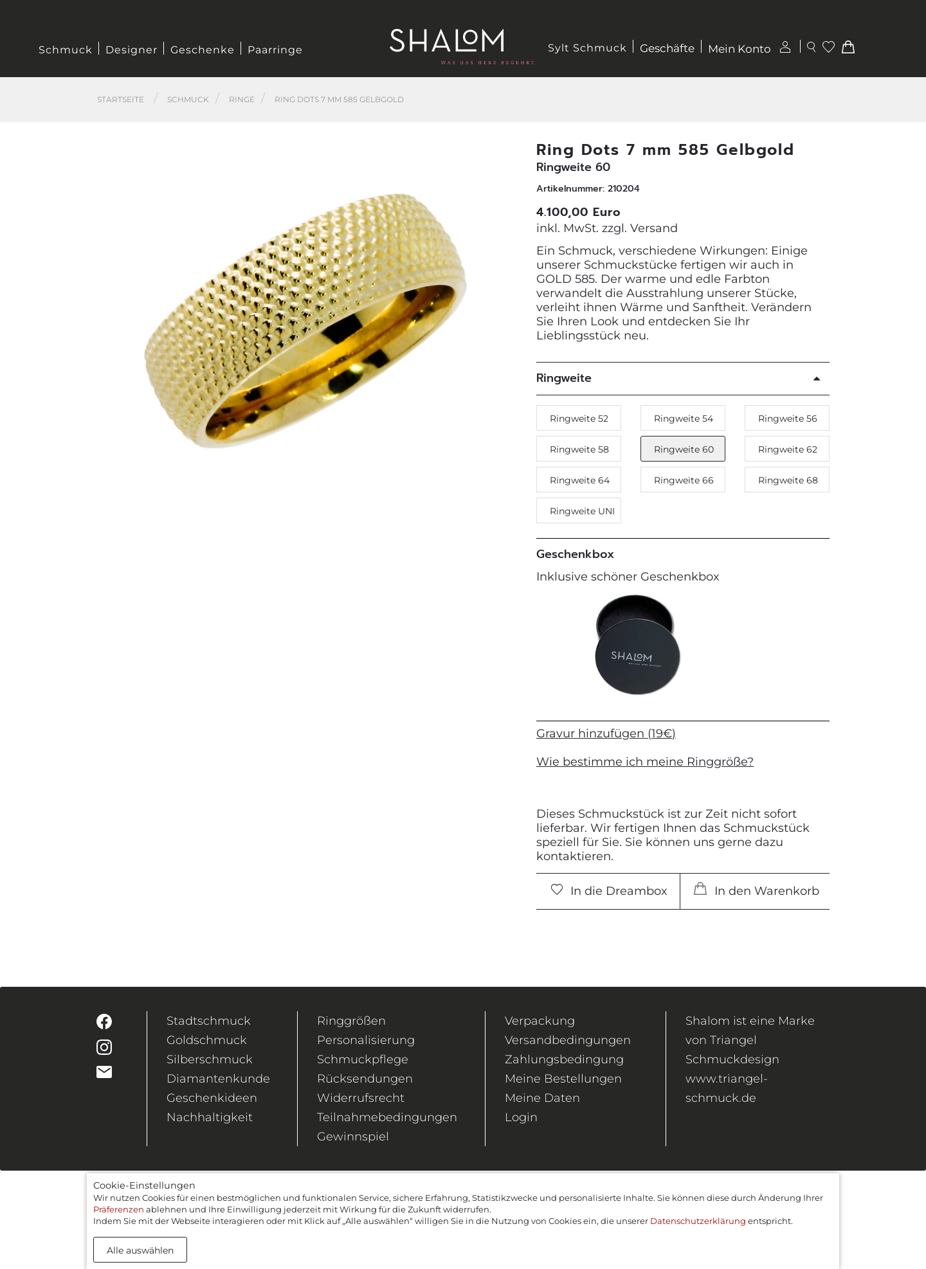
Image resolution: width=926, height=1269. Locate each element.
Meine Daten (542, 1098)
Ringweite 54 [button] (683, 418)
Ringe (242, 99)
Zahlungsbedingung (564, 1059)
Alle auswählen (140, 1250)
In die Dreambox (609, 891)
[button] (502, 332)
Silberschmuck (210, 1059)
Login (521, 1117)
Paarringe (275, 50)
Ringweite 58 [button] (579, 449)
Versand (654, 228)
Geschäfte (667, 48)
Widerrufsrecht (360, 1098)
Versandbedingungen (568, 1040)
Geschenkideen (212, 1098)
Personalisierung (366, 1040)
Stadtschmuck (209, 1021)
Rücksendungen (365, 1079)
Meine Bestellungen (563, 1079)
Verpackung (540, 1021)
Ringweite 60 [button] (684, 449)
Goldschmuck (207, 1040)
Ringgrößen (351, 1021)
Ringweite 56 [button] (787, 418)
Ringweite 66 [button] (684, 480)
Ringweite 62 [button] (787, 449)
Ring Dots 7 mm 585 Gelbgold (339, 99)
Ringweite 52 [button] (579, 418)
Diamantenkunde (218, 1079)
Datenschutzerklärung (698, 1221)
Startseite (120, 99)
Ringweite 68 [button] (788, 480)
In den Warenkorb (756, 890)
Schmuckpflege (362, 1059)
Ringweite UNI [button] (582, 511)
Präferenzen (118, 1209)
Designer (131, 50)
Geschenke (202, 50)
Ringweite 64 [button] (580, 480)
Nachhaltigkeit (210, 1117)
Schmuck (66, 50)
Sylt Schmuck (587, 48)
